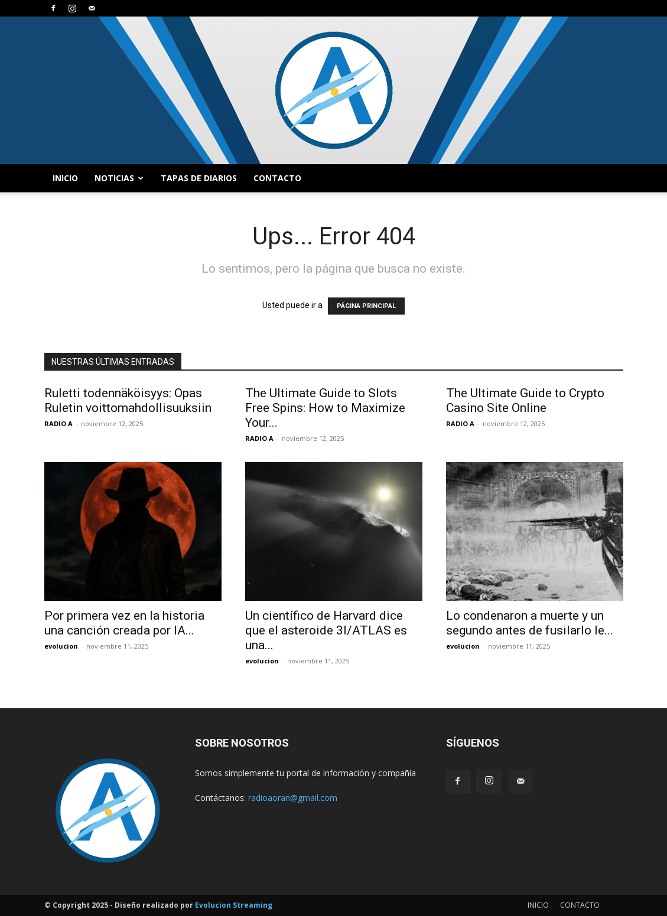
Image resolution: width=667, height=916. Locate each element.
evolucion (61, 646)
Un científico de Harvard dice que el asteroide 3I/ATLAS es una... (326, 630)
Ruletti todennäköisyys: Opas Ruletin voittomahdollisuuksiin (128, 400)
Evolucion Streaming (233, 905)
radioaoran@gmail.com (292, 797)
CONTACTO (277, 178)
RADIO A (58, 423)
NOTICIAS (119, 178)
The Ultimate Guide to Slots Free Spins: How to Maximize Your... (325, 408)
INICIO (65, 178)
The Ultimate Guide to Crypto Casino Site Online (525, 400)
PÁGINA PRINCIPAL (366, 306)
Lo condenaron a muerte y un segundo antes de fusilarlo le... (529, 623)
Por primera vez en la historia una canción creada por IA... (124, 623)
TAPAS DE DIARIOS (199, 178)
